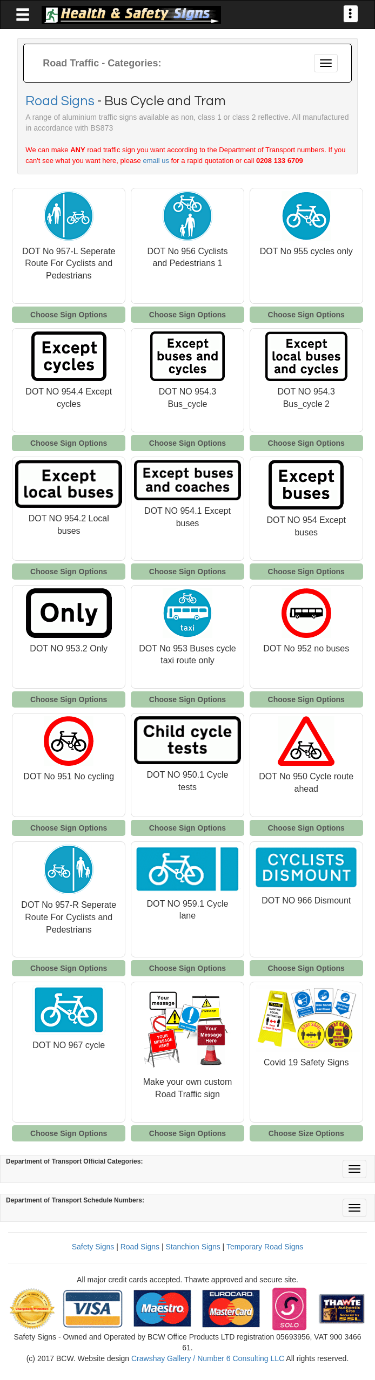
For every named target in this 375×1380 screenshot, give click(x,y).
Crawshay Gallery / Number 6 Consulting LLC (207, 1358)
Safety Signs (93, 1246)
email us (156, 161)
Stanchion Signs (193, 1246)
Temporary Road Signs (264, 1246)
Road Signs (60, 101)
